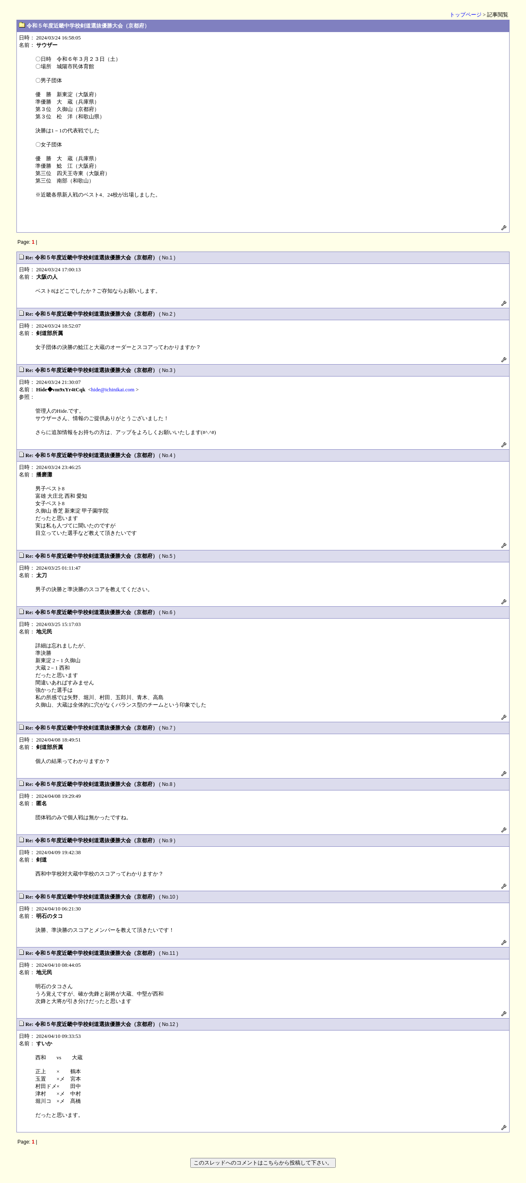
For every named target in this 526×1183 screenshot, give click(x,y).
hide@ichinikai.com (112, 389)
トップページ (466, 15)
